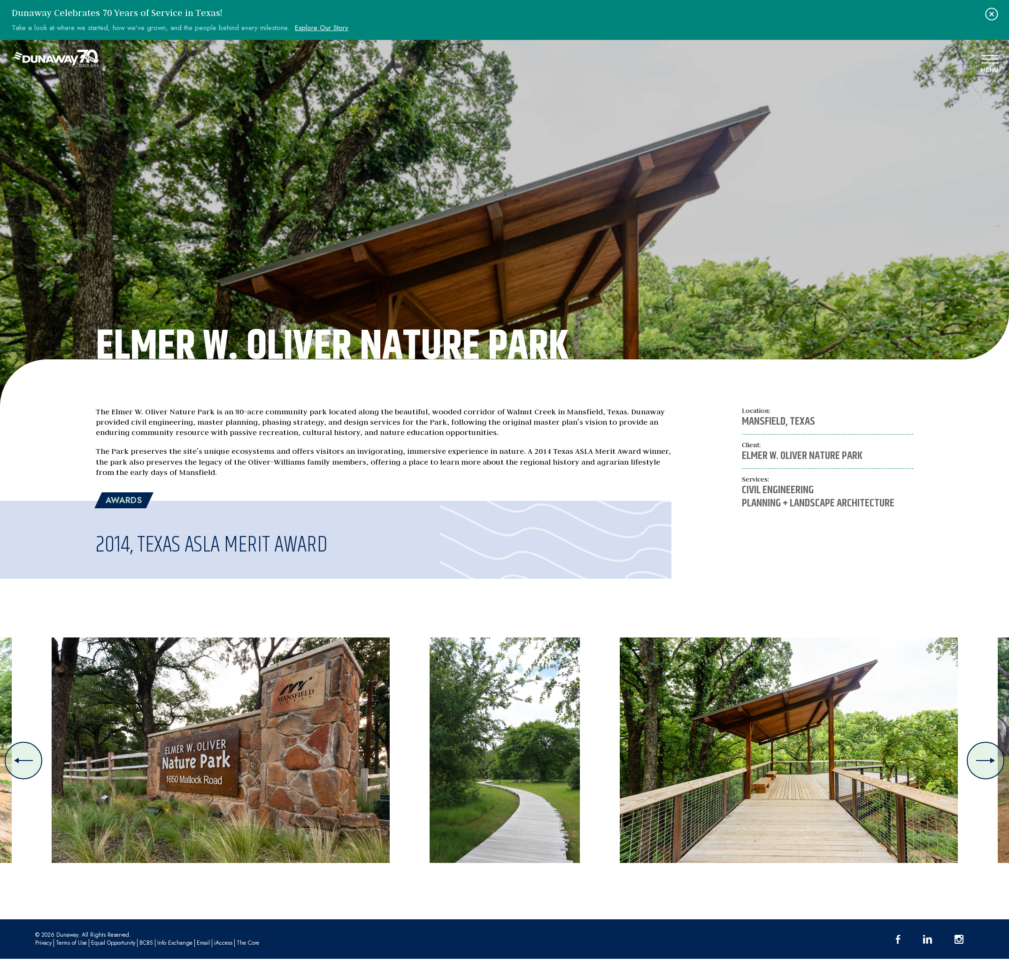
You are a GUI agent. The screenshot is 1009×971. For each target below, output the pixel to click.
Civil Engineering (778, 490)
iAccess (223, 943)
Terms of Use (71, 943)
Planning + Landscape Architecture (818, 503)
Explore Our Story (321, 28)
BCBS (146, 943)
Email (203, 943)
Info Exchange (175, 943)
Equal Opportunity (113, 943)
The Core (248, 943)
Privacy (43, 943)
